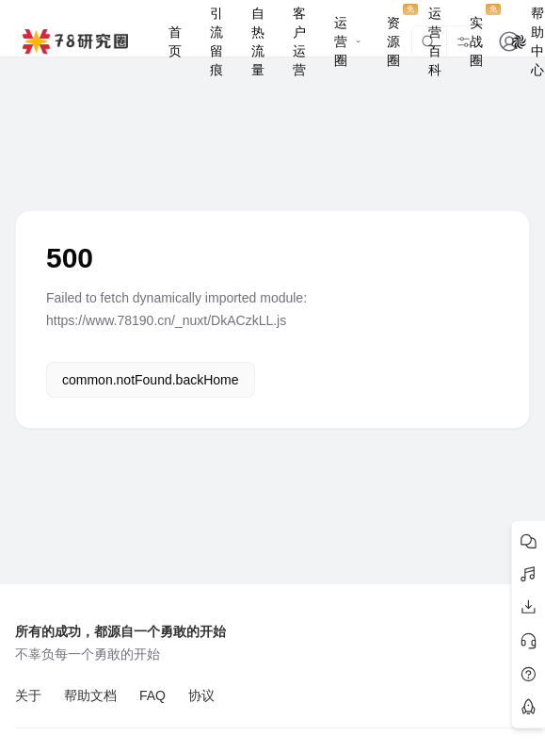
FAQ (152, 695)
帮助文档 (90, 695)
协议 (201, 695)
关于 (28, 695)
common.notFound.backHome (150, 379)
